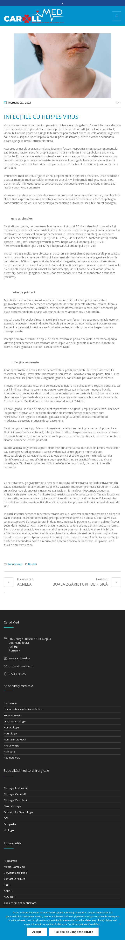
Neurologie (10, 733)
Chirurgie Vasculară (15, 800)
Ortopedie (10, 824)
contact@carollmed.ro (21, 666)
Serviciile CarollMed (15, 873)
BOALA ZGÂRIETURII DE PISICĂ (80, 584)
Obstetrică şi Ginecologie (18, 812)
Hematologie (11, 727)
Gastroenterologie (15, 721)
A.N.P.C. (8, 891)
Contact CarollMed (14, 879)
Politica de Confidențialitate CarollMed (77, 924)
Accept (36, 932)
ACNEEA (24, 584)
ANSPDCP (9, 897)
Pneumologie (11, 745)
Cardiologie (10, 703)
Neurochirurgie (13, 806)
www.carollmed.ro (19, 658)
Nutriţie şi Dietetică (15, 739)
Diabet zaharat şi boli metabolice (23, 709)
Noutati (32, 564)
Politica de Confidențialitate (74, 932)
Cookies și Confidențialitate (20, 903)
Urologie (9, 830)
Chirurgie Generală (15, 794)
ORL (6, 818)
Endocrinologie (12, 715)
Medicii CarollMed (14, 866)
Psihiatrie (9, 751)
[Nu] (120, 924)
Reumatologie (12, 757)
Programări (10, 860)
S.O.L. (7, 885)
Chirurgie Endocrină (15, 788)
